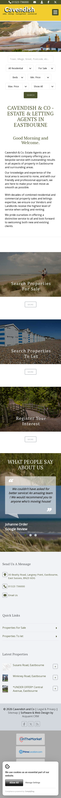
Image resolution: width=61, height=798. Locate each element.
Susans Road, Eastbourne (28, 665)
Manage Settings (32, 782)
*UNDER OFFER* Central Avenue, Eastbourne (28, 689)
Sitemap (13, 712)
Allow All (14, 782)
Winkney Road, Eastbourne (29, 676)
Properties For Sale (14, 627)
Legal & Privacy (46, 709)
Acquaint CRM (30, 716)
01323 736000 (19, 2)
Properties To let (12, 636)
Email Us (13, 595)
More (31, 304)
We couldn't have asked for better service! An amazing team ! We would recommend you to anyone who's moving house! (31, 495)
